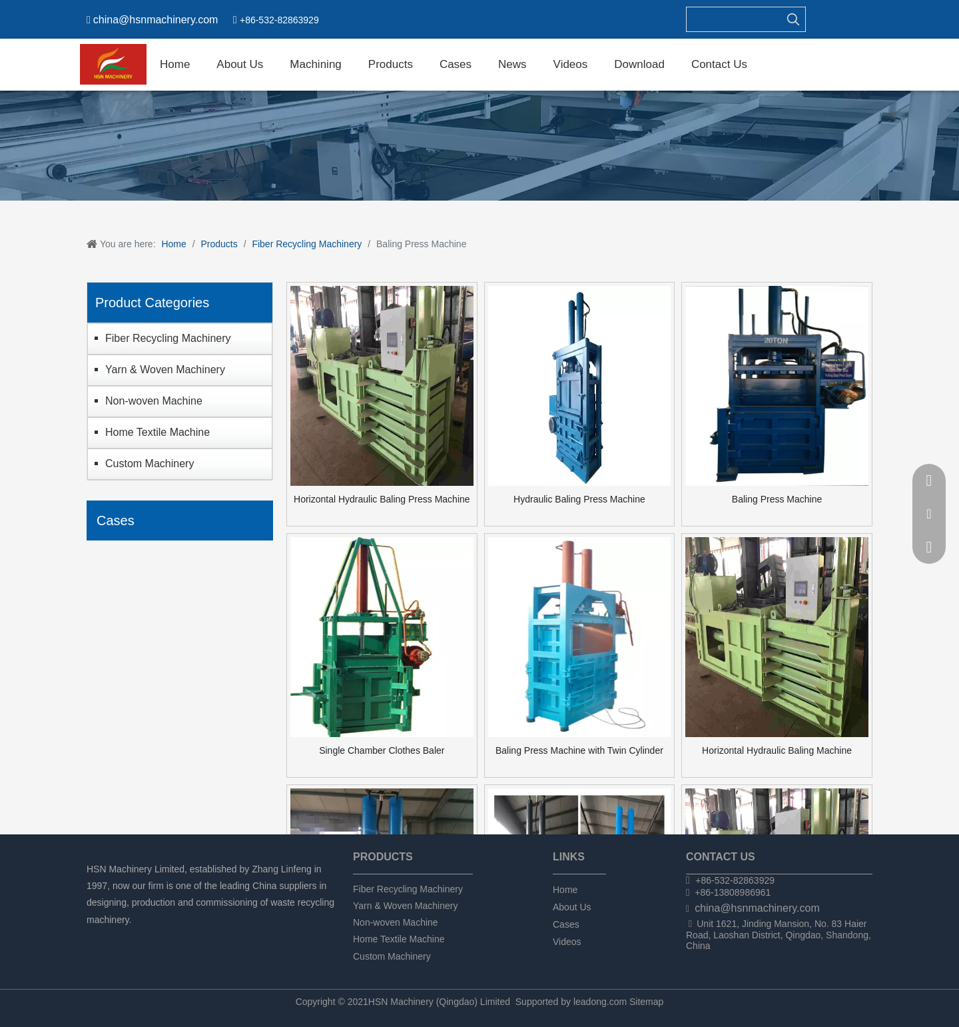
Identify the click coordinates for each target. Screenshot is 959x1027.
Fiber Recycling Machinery (168, 338)
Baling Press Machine (777, 499)
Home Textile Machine (157, 432)
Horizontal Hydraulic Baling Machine (777, 750)
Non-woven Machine (153, 401)
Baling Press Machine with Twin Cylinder (579, 750)
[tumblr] (163, 937)
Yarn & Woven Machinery (165, 369)
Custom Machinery (149, 463)
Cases (566, 924)
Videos (567, 941)
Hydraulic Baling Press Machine (579, 499)
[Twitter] (140, 937)
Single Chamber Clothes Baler (381, 750)
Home (565, 889)
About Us (572, 907)
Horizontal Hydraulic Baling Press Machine (382, 499)
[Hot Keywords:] (793, 19)
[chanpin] (479, 146)
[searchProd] (734, 19)
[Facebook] (95, 937)
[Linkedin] (117, 937)
